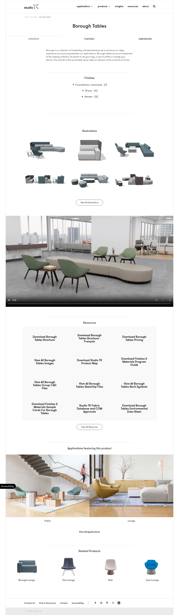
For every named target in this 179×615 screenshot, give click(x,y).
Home (26, 17)
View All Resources (89, 427)
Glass (91, 90)
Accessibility (78, 603)
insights (119, 6)
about (145, 6)
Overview (33, 39)
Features (89, 39)
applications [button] (85, 6)
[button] (154, 7)
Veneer (91, 96)
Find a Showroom (47, 603)
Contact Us (29, 603)
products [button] (104, 6)
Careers (64, 603)
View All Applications (89, 532)
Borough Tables (45, 17)
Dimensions (145, 39)
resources (133, 6)
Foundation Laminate (91, 84)
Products (34, 17)
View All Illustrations (89, 202)
